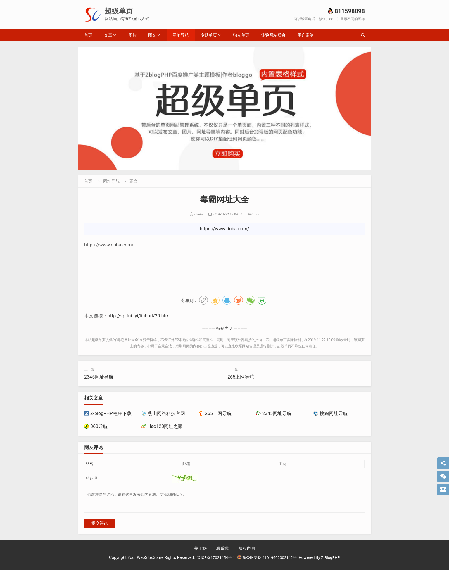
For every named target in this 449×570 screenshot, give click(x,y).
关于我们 (202, 552)
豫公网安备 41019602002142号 (267, 561)
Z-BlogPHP (333, 561)
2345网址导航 (98, 377)
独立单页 (241, 35)
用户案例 (305, 35)
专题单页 (209, 35)
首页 (88, 35)
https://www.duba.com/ (224, 229)
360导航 (96, 426)
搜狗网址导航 (330, 413)
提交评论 (99, 526)
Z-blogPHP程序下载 (108, 413)
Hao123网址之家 (162, 426)
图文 (152, 35)
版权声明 (247, 552)
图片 (132, 35)
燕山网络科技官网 (163, 413)
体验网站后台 (273, 35)
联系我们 (224, 552)
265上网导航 (240, 377)
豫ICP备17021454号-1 (214, 561)
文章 (108, 35)
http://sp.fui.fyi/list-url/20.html (139, 316)
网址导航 (180, 35)
